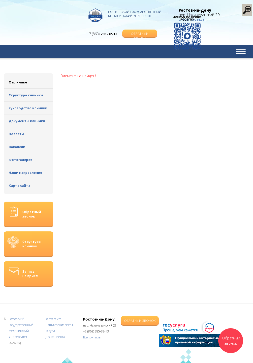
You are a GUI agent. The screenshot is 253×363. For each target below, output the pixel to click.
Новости (16, 134)
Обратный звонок (139, 29)
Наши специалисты (59, 325)
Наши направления (25, 172)
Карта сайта (19, 185)
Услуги (50, 331)
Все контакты (92, 337)
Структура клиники (26, 95)
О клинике (18, 82)
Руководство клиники (28, 108)
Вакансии (17, 147)
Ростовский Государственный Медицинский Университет (134, 14)
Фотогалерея (20, 159)
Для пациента (55, 337)
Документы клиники (27, 121)
